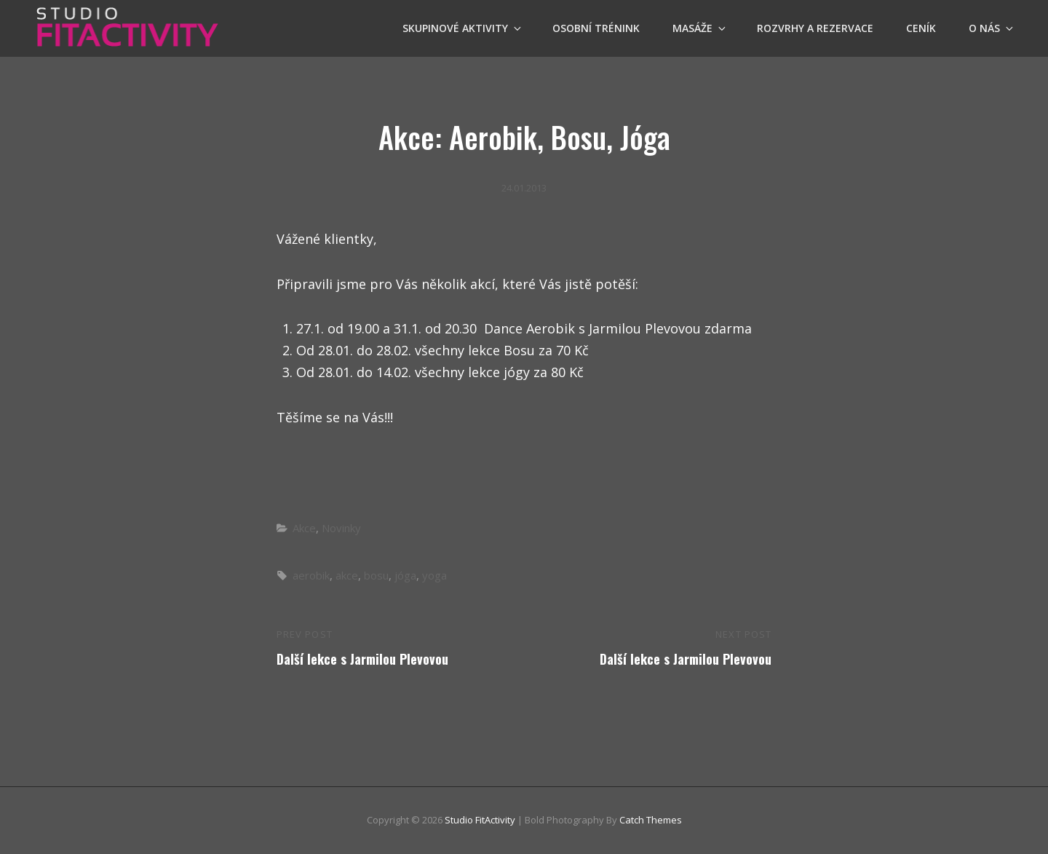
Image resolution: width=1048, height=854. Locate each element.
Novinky (341, 528)
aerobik (311, 575)
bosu (376, 575)
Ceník (921, 28)
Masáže (700, 28)
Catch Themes (650, 819)
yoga (434, 575)
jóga (405, 575)
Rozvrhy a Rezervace (815, 28)
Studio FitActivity (480, 819)
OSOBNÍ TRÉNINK (596, 28)
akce (347, 575)
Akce (304, 528)
